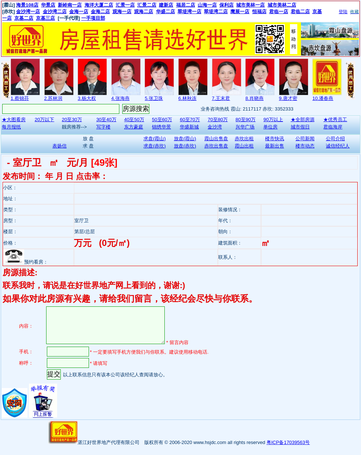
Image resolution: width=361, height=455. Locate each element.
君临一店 (278, 11)
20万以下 (44, 119)
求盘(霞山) (155, 138)
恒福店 (259, 11)
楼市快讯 (274, 138)
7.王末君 (221, 98)
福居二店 (185, 5)
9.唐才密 (288, 98)
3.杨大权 (87, 98)
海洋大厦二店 (99, 5)
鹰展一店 (239, 11)
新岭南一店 (70, 5)
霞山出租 (244, 146)
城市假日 (300, 127)
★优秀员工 (335, 119)
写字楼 (103, 127)
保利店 (226, 5)
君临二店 (300, 11)
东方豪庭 (133, 127)
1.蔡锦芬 (20, 98)
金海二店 (100, 11)
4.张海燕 (120, 98)
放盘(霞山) (185, 138)
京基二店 (23, 18)
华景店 (48, 5)
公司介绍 (335, 138)
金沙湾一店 (28, 11)
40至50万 (134, 119)
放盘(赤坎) (185, 146)
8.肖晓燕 (254, 98)
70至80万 (218, 119)
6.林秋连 (187, 98)
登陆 (343, 11)
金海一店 (78, 11)
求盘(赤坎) (155, 146)
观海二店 (143, 11)
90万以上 (273, 119)
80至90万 (245, 119)
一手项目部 (93, 18)
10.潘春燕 (322, 98)
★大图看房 (14, 119)
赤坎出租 (244, 138)
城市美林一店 (250, 5)
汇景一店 (125, 5)
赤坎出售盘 (216, 146)
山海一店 (207, 5)
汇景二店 (146, 5)
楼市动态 (305, 146)
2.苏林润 (53, 98)
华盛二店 (165, 11)
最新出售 (274, 146)
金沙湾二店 (55, 11)
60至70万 (190, 119)
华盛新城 (189, 127)
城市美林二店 (282, 5)
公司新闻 (305, 138)
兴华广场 (244, 127)
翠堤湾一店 (189, 11)
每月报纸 (11, 127)
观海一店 (121, 11)
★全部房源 (303, 119)
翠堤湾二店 (216, 11)
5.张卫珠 (154, 98)
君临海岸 (332, 127)
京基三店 (45, 18)
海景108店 (27, 5)
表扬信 (59, 146)
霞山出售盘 (216, 138)
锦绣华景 (161, 127)
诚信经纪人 (338, 146)
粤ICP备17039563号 (288, 442)
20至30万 (72, 119)
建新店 (166, 5)
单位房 (270, 127)
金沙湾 (215, 127)
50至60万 (162, 119)
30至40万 (106, 119)
